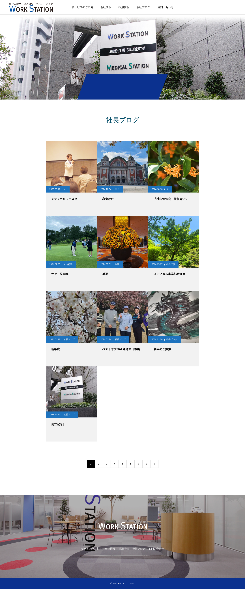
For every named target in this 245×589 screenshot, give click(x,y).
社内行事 (68, 264)
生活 (117, 264)
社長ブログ (69, 339)
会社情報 (105, 7)
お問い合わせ (165, 7)
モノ (117, 189)
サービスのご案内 (82, 7)
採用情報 (124, 7)
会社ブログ (143, 7)
